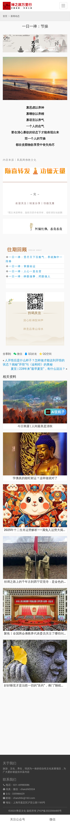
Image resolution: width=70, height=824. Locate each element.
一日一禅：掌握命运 (22, 266)
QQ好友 (30, 354)
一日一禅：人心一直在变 (25, 271)
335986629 (18, 793)
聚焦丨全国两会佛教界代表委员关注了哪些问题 (35, 633)
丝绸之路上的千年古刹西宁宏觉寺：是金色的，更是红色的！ (35, 581)
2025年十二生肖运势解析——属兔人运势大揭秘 (35, 530)
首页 (5, 16)
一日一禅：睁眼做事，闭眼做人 (30, 276)
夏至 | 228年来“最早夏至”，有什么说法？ (38, 369)
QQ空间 (45, 354)
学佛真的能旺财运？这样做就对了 (35, 478)
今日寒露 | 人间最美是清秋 (35, 426)
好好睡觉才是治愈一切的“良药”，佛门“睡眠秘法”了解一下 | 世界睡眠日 (35, 685)
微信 (17, 354)
